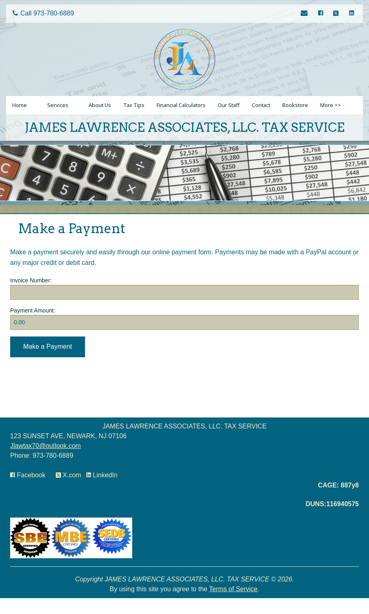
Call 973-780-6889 (43, 13)
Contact (261, 105)
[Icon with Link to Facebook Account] (322, 13)
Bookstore (295, 105)
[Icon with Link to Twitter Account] (337, 13)
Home (19, 105)
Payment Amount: (32, 310)
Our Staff (229, 105)
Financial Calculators (181, 105)
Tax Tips (133, 105)
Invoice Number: (31, 280)
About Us (100, 105)
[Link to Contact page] (305, 14)
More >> (330, 105)
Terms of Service (233, 589)
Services (57, 105)
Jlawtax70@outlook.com (45, 445)
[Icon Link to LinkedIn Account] (351, 13)
